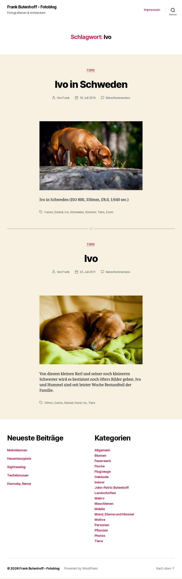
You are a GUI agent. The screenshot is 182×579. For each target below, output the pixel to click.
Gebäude (102, 477)
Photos (100, 536)
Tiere (91, 70)
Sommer (91, 212)
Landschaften (105, 493)
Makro (99, 499)
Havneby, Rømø (19, 484)
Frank (65, 98)
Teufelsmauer (18, 476)
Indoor (100, 483)
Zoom (110, 212)
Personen (102, 525)
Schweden (77, 212)
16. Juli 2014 (87, 98)
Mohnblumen (17, 451)
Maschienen (104, 504)
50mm (48, 403)
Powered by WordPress (81, 569)
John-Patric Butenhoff (112, 488)
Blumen (100, 456)
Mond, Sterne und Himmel (114, 515)
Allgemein (102, 451)
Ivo (67, 212)
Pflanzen (101, 531)
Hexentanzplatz (19, 459)
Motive (100, 520)
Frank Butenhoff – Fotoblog (39, 569)
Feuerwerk (103, 461)
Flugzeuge (103, 472)
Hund (78, 403)
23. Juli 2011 (87, 272)
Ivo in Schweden (91, 84)
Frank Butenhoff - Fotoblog (33, 7)
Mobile (100, 509)
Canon (48, 212)
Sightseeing (16, 467)
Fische (100, 467)
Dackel (58, 212)
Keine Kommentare (118, 98)
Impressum (152, 10)
